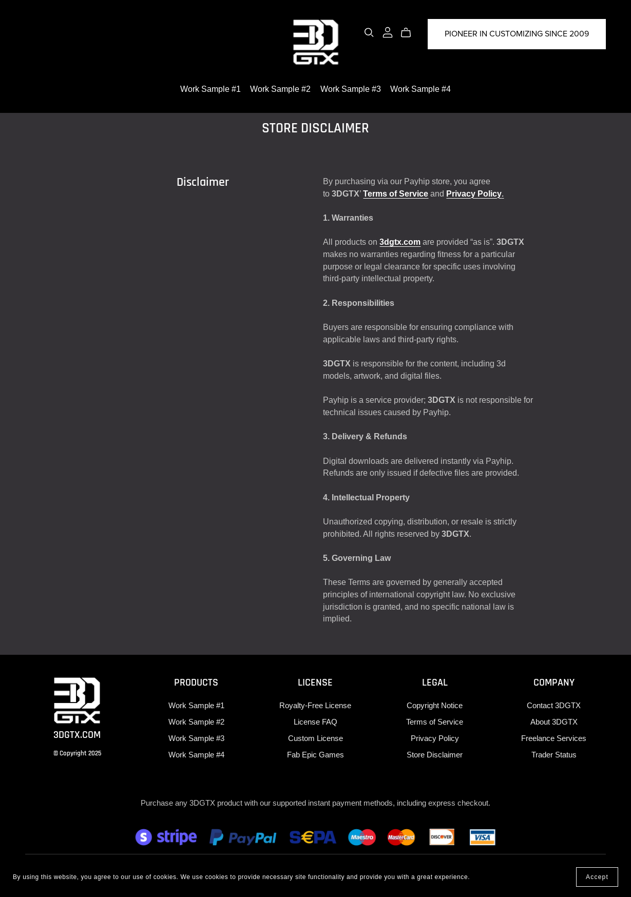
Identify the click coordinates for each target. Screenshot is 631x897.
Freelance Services (553, 738)
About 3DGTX (554, 721)
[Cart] (410, 33)
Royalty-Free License (315, 705)
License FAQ (315, 721)
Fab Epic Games (315, 754)
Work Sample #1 (210, 88)
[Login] (387, 31)
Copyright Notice (435, 705)
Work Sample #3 (350, 88)
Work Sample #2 (280, 88)
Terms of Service (395, 194)
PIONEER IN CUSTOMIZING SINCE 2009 (517, 34)
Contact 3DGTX (554, 705)
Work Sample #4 (420, 88)
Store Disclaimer (435, 754)
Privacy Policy (474, 194)
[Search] (369, 32)
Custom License (315, 738)
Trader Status (554, 754)
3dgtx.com (399, 242)
